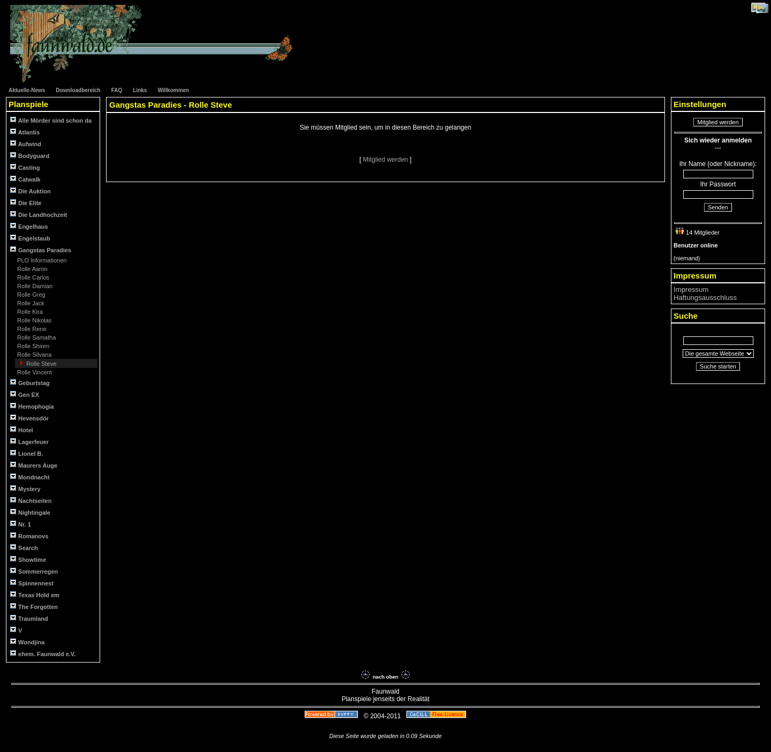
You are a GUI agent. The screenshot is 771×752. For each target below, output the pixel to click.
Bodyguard (29, 155)
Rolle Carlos (32, 277)
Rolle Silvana (33, 354)
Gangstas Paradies (40, 249)
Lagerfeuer (29, 441)
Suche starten (718, 366)
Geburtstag (30, 382)
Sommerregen (34, 571)
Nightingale (30, 512)
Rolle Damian (34, 286)
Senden (718, 207)
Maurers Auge (33, 465)
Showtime (28, 559)
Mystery (25, 488)
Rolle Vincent (34, 372)
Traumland (29, 618)
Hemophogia (32, 406)
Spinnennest (32, 583)
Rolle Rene (31, 329)
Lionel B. (26, 453)
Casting (25, 167)
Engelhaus (29, 226)
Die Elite (25, 202)
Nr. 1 (20, 524)
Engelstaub (30, 238)
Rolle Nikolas (33, 320)
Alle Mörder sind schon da (51, 120)
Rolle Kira (29, 312)
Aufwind (25, 143)
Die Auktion (30, 190)
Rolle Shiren (32, 346)
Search (24, 547)
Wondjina (27, 641)
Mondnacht (30, 476)
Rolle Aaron (32, 269)
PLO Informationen (41, 260)
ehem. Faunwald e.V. (42, 653)
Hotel (21, 429)
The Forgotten (34, 606)
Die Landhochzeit (38, 214)
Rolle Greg (31, 294)
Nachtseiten (30, 500)
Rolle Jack (30, 303)
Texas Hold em (34, 594)
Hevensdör (29, 418)
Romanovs (29, 535)
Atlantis (25, 132)
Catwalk (25, 179)
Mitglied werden (386, 159)
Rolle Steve (40, 363)
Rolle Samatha (36, 337)
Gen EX (24, 394)
